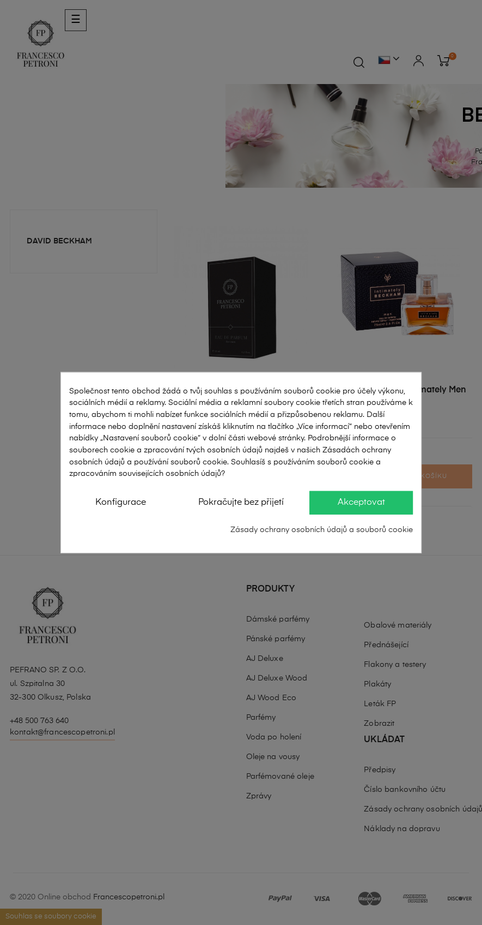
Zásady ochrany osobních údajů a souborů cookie (321, 530)
